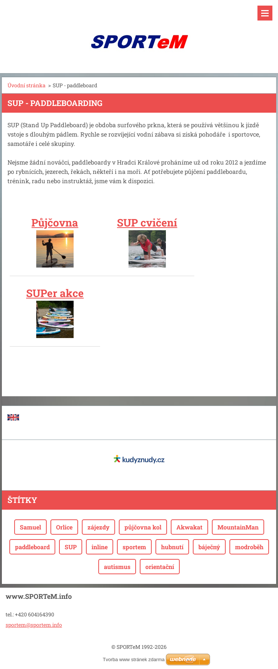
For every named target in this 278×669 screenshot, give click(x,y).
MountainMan (238, 527)
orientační (159, 566)
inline (100, 547)
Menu (264, 13)
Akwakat (189, 527)
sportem (134, 547)
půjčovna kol (142, 527)
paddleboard (32, 547)
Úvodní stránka (26, 85)
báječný (209, 547)
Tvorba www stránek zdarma (133, 659)
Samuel (30, 527)
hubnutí (172, 547)
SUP (71, 547)
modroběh (249, 547)
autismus (117, 566)
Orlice (64, 527)
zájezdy (98, 527)
